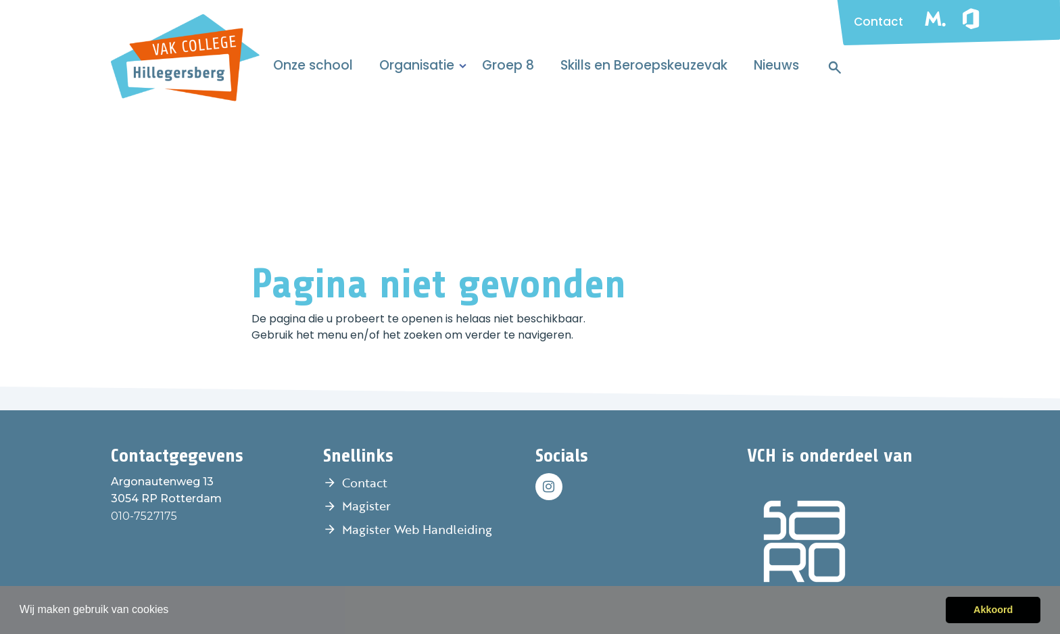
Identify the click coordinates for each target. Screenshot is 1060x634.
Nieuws (776, 65)
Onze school (313, 65)
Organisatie (416, 65)
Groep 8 (508, 65)
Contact (878, 22)
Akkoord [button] (993, 609)
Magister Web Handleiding (417, 529)
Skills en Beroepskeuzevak (643, 65)
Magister (366, 505)
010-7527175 (144, 516)
